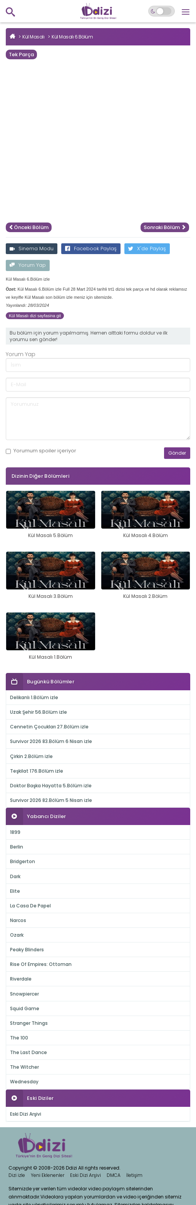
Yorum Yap (28, 265)
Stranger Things (29, 1023)
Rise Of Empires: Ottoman (41, 964)
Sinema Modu (32, 248)
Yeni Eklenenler (47, 1175)
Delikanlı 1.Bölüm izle (34, 697)
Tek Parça (21, 54)
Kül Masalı (33, 36)
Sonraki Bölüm (165, 227)
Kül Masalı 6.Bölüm (72, 36)
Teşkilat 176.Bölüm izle (36, 771)
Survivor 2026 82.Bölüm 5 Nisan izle (51, 800)
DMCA (114, 1175)
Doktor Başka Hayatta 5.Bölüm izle (51, 785)
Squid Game (24, 1008)
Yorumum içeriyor (41, 450)
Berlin (16, 847)
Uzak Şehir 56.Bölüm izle (38, 712)
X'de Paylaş (147, 248)
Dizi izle (16, 1175)
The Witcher (24, 1067)
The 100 (19, 1037)
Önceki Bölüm (29, 227)
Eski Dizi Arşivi (25, 1114)
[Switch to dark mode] (161, 11)
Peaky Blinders (27, 949)
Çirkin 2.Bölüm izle (31, 756)
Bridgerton (22, 861)
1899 (15, 832)
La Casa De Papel (30, 905)
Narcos (18, 920)
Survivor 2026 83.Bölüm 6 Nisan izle (51, 741)
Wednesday (24, 1081)
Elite (15, 891)
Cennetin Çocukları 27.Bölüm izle (49, 726)
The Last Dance (28, 1052)
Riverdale (21, 979)
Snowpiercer (24, 994)
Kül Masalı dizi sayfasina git (35, 315)
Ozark (16, 935)
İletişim (134, 1175)
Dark (15, 876)
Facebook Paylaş (91, 248)
